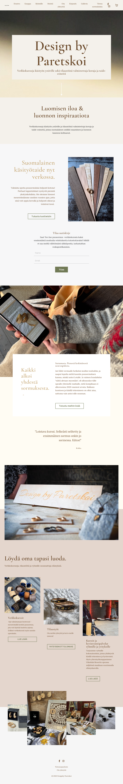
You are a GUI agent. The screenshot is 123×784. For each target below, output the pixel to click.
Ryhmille (39, 4)
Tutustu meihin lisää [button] (69, 408)
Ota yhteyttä (61, 5)
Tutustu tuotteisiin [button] (41, 217)
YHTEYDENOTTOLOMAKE (61, 650)
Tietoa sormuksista (97, 5)
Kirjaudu (72, 4)
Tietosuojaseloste (61, 770)
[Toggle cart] (116, 5)
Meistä (50, 4)
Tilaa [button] (61, 270)
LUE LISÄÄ (22, 642)
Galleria (84, 4)
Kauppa (28, 4)
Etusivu (17, 4)
